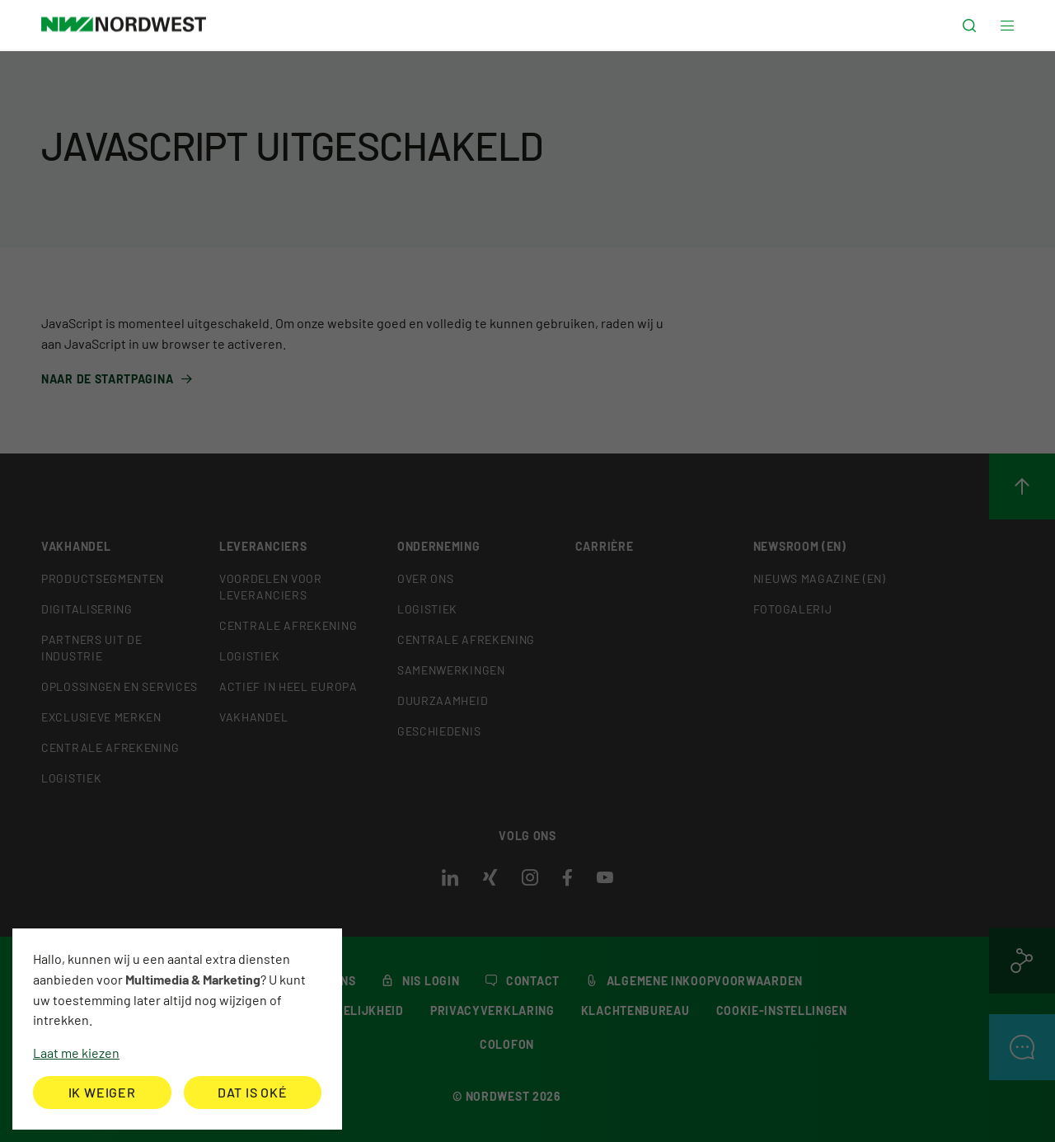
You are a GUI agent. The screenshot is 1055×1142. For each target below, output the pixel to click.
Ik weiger (102, 1092)
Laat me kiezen (76, 1052)
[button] (969, 26)
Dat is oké (253, 1092)
